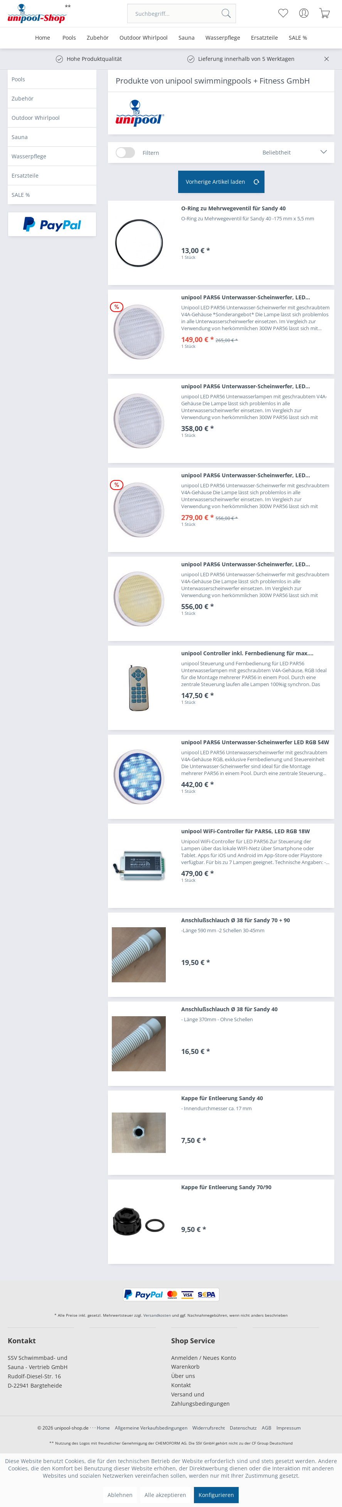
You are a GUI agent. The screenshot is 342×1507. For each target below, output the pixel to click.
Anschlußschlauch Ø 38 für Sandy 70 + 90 (235, 920)
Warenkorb (185, 1366)
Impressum (288, 1428)
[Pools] (69, 38)
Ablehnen (120, 1495)
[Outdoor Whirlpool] (143, 38)
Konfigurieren (216, 1495)
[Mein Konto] (304, 13)
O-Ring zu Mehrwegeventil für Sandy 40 (233, 208)
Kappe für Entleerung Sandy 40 (222, 1098)
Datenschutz (243, 1428)
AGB (266, 1428)
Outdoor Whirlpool (36, 117)
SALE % (21, 194)
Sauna (20, 137)
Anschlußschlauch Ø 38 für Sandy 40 (229, 1009)
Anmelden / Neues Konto (203, 1357)
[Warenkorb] (325, 13)
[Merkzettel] (283, 13)
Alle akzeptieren (165, 1495)
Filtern (151, 152)
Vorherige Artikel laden (223, 180)
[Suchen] (226, 13)
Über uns (183, 1375)
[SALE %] (298, 38)
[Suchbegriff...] (181, 13)
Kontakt (181, 1385)
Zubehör (23, 98)
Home (103, 1428)
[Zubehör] (97, 38)
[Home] (43, 38)
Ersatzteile (25, 175)
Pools (18, 79)
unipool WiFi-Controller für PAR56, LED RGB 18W (245, 831)
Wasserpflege (29, 156)
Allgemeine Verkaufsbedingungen (151, 1428)
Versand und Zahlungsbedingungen (200, 1399)
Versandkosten (157, 1315)
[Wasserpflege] (223, 38)
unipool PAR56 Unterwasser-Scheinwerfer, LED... (245, 297)
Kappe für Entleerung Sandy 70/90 (226, 1187)
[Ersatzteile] (264, 38)
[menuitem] (181, 13)
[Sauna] (186, 38)
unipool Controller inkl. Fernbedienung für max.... (247, 653)
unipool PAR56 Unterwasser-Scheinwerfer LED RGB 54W (255, 742)
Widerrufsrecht (208, 1428)
